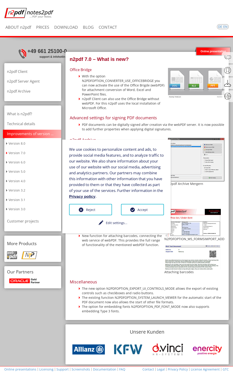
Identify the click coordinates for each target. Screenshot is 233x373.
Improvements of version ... (30, 133)
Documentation (104, 369)
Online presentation (213, 51)
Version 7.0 (17, 153)
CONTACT (108, 27)
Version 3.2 (17, 190)
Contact (148, 369)
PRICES (42, 27)
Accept (142, 210)
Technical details (21, 123)
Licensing (46, 369)
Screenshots (81, 369)
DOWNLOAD (66, 27)
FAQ (122, 369)
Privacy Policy (178, 369)
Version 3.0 (17, 209)
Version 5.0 (17, 171)
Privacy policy (82, 196)
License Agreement (205, 369)
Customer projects (23, 221)
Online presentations (20, 369)
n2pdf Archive (18, 91)
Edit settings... (116, 223)
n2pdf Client (17, 71)
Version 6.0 (17, 162)
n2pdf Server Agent (23, 81)
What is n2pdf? (19, 113)
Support (62, 369)
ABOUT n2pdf (18, 27)
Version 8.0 (17, 143)
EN (225, 26)
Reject (90, 210)
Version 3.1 (17, 200)
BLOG (88, 27)
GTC (226, 369)
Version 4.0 (17, 181)
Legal (161, 369)
